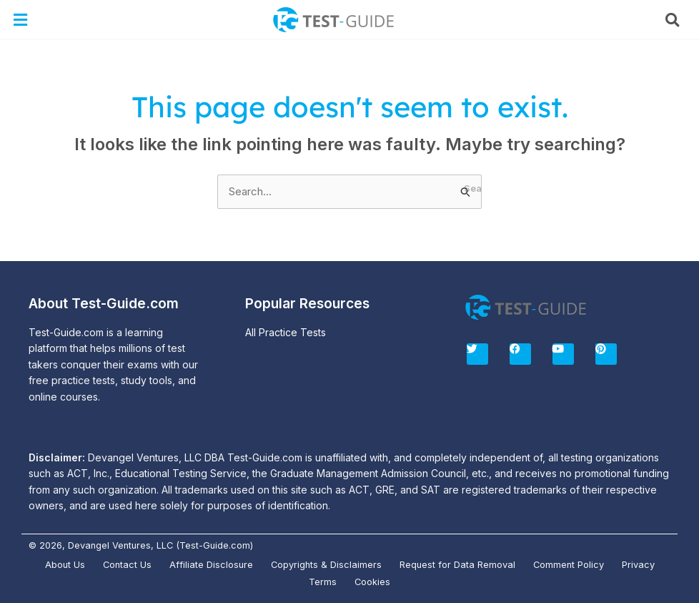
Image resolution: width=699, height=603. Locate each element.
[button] (20, 19)
